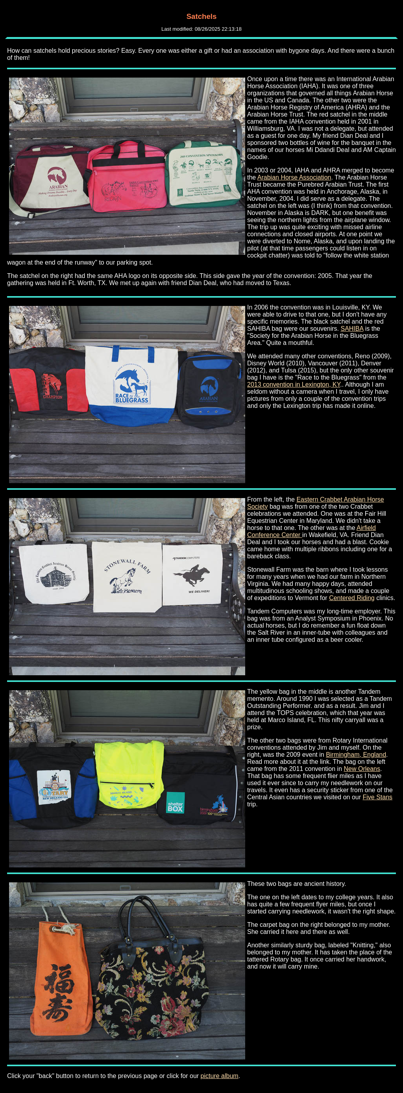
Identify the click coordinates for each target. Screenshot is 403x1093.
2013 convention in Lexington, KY (293, 384)
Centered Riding (352, 598)
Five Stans (377, 797)
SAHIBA (351, 328)
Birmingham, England (356, 754)
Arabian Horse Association (294, 177)
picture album (219, 1076)
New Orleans (362, 768)
